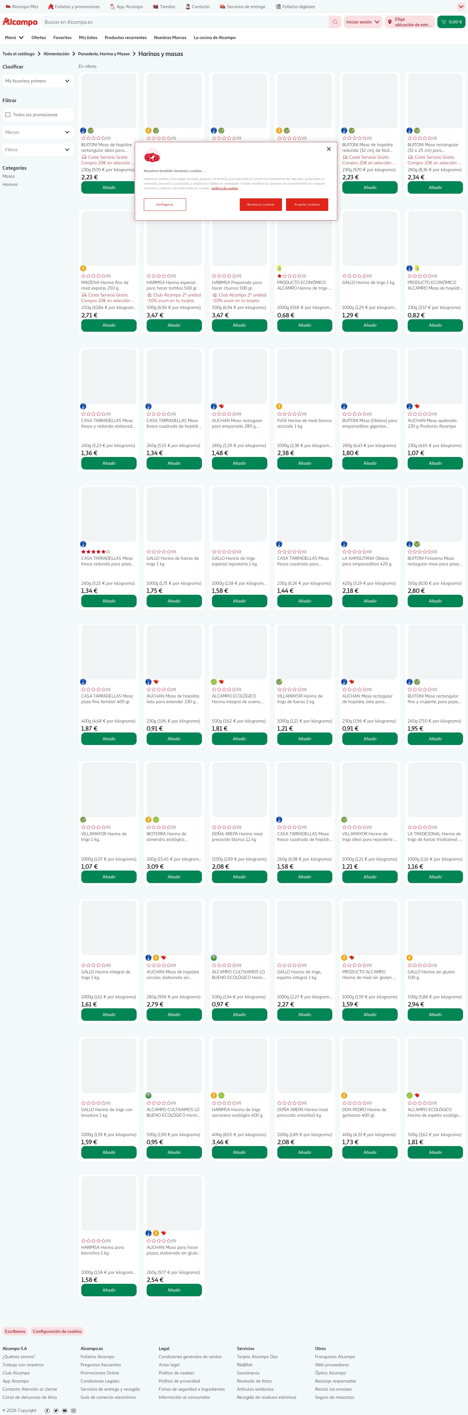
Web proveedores (332, 1364)
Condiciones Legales (100, 1380)
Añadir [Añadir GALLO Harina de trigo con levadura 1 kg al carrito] (109, 1152)
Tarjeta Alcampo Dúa (257, 1356)
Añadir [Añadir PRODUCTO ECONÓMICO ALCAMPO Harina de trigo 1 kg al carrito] (304, 325)
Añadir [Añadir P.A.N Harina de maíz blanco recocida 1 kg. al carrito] (304, 463)
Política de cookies (176, 1372)
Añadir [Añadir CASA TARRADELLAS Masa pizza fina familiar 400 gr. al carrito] (109, 738)
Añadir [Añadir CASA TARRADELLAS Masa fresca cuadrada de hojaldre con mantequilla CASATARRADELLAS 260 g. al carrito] (304, 876)
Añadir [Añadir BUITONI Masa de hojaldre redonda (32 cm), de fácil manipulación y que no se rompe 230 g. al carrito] (370, 187)
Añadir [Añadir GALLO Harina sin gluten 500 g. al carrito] (435, 1014)
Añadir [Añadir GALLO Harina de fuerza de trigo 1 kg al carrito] (174, 600)
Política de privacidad (179, 1380)
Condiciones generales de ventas (190, 1356)
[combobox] (185, 22)
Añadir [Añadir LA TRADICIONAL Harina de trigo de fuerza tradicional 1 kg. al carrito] (435, 876)
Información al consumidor (184, 1397)
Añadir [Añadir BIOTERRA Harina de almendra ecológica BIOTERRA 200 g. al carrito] (174, 876)
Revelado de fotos (254, 1380)
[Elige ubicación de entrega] (410, 22)
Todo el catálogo (19, 53)
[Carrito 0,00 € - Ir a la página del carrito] (451, 22)
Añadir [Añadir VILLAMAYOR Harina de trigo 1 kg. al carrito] (109, 876)
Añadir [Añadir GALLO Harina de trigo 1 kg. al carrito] (370, 325)
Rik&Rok (245, 1364)
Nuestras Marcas (170, 37)
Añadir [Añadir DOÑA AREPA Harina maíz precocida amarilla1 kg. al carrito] (304, 1152)
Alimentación (56, 53)
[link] (57, 1331)
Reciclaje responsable (335, 1380)
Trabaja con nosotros (23, 1364)
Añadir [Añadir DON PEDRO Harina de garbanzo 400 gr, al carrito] (370, 1152)
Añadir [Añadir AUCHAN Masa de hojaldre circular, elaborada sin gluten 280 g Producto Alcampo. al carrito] (174, 1014)
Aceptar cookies (307, 204)
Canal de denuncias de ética (30, 1397)
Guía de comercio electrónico (108, 1397)
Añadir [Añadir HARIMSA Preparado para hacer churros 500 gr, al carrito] (239, 325)
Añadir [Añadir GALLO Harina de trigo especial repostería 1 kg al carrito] (239, 600)
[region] (236, 181)
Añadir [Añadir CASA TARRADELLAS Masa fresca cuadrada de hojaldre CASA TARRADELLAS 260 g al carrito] (174, 463)
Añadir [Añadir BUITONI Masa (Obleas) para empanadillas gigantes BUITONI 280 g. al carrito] (370, 463)
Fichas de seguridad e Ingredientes (192, 1389)
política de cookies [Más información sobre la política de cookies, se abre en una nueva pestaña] (225, 188)
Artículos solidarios (255, 1389)
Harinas (10, 184)
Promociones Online (100, 1372)
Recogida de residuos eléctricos (266, 1397)
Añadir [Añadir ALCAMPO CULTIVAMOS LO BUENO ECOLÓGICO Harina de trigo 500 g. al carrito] (239, 1014)
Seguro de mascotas (334, 1397)
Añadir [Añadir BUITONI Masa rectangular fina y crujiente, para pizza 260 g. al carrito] (435, 738)
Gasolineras (248, 1372)
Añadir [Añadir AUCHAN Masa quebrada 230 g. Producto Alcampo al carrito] (435, 463)
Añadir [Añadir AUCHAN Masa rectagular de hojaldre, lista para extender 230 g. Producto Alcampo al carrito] (370, 738)
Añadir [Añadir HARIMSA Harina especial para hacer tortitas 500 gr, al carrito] (174, 325)
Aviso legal (169, 1364)
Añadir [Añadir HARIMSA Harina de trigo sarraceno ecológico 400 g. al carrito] (239, 1152)
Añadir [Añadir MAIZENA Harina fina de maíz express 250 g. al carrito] (109, 325)
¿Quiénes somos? (19, 1356)
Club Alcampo (16, 1372)
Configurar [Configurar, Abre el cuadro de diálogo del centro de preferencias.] (165, 204)
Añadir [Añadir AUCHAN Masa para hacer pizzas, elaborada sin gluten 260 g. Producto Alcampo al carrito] (174, 1290)
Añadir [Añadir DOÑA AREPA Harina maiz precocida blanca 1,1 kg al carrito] (239, 876)
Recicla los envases (333, 1389)
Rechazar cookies (260, 204)
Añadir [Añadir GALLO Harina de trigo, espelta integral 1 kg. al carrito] (304, 1014)
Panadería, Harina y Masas (104, 53)
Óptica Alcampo (330, 1372)
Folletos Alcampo (97, 1356)
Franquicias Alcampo (335, 1356)
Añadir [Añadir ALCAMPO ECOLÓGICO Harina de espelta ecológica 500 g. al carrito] (435, 1152)
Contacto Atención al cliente (30, 1389)
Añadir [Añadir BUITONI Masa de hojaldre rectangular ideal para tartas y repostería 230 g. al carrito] (109, 187)
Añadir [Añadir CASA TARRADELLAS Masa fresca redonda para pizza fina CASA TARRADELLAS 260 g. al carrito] (109, 600)
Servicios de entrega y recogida (110, 1389)
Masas (9, 176)
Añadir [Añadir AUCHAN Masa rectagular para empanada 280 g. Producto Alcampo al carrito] (239, 463)
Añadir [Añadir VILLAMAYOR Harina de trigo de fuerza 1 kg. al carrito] (304, 738)
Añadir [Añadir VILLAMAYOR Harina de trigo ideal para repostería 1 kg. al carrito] (370, 876)
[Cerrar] (329, 149)
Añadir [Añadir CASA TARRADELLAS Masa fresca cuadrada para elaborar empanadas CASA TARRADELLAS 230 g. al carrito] (304, 600)
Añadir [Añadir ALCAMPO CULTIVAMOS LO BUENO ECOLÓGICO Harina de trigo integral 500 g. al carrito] (174, 1152)
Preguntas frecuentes (101, 1364)
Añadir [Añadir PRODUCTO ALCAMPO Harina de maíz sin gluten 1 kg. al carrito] (370, 1014)
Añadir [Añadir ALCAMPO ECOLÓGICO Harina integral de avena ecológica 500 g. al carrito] (239, 738)
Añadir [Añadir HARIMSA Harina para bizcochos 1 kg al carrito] (109, 1290)
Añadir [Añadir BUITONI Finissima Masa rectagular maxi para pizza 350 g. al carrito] (435, 600)
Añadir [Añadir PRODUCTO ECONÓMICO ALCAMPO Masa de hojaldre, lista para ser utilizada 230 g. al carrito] (435, 325)
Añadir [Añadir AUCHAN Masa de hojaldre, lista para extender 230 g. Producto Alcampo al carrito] (174, 738)
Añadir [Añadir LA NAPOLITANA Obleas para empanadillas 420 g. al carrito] (370, 600)
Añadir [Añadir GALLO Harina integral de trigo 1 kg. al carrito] (109, 1014)
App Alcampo (16, 1380)
